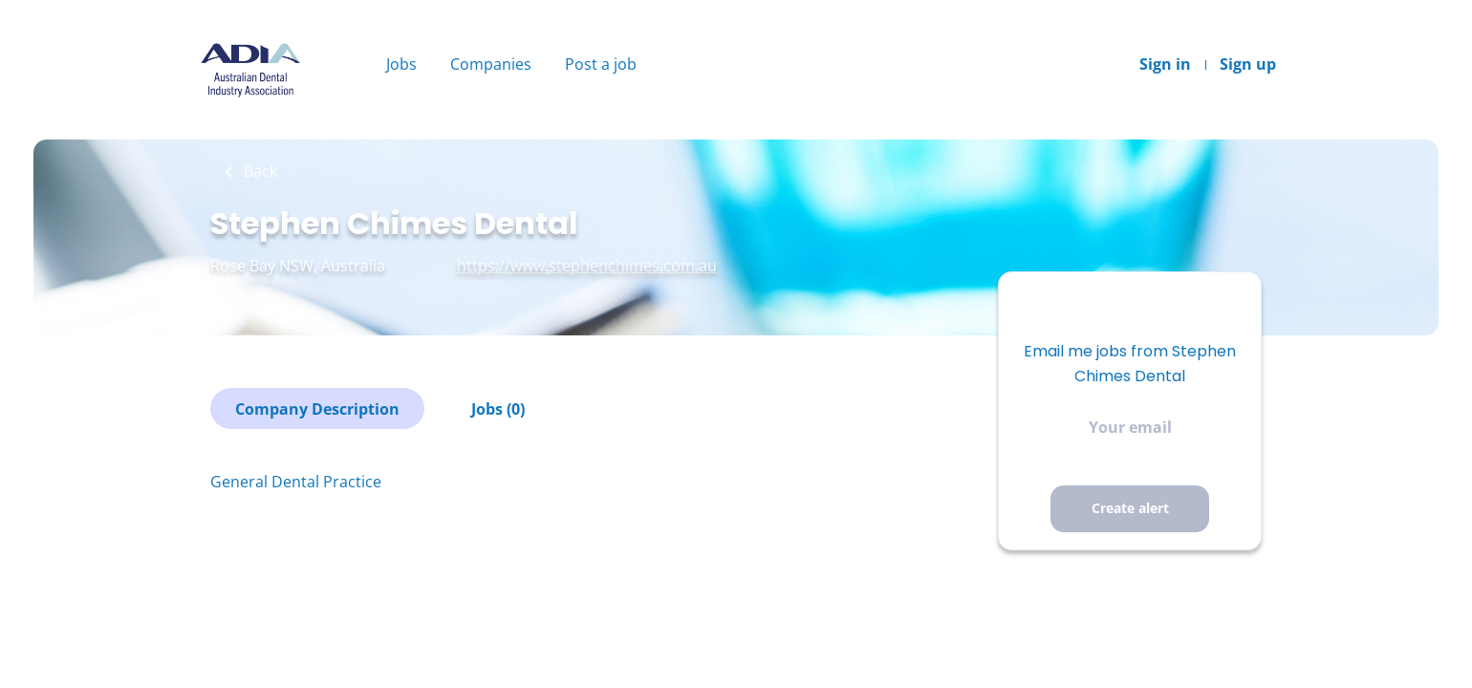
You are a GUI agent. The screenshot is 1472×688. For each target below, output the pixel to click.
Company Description (317, 408)
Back (258, 171)
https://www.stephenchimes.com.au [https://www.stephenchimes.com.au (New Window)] (587, 265)
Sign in (1165, 64)
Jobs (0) (498, 408)
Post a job (601, 64)
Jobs (401, 64)
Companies (490, 64)
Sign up (1248, 64)
